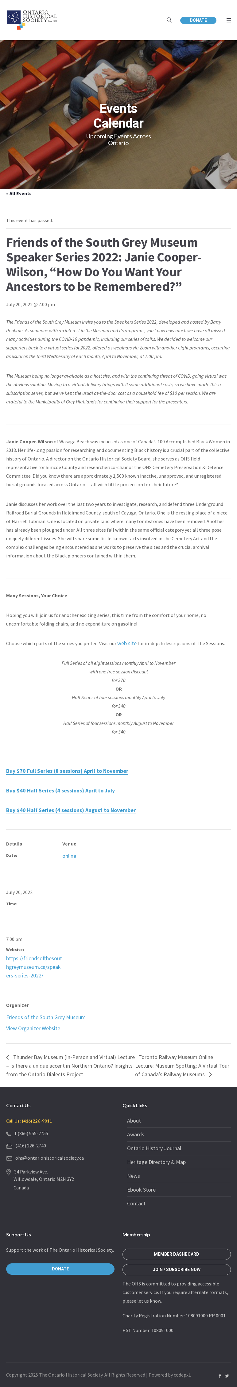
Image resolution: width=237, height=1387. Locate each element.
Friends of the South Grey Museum (46, 1017)
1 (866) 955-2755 (31, 1133)
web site (127, 643)
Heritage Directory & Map (156, 1161)
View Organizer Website (33, 1028)
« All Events (19, 193)
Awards (135, 1134)
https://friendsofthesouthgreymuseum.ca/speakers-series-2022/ (34, 967)
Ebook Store (141, 1189)
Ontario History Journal (154, 1148)
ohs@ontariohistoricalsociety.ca (49, 1158)
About (134, 1120)
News (133, 1175)
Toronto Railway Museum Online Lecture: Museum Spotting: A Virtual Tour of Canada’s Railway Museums (182, 1066)
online (69, 855)
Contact (136, 1203)
